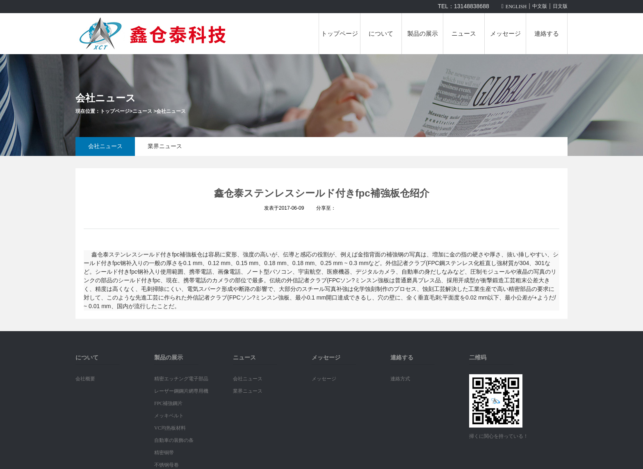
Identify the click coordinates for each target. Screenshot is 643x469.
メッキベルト (169, 416)
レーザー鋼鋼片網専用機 (181, 391)
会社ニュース (171, 111)
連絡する (546, 33)
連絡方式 (400, 379)
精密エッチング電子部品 (181, 379)
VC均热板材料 (170, 428)
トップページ (339, 33)
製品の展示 (422, 33)
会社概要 (85, 379)
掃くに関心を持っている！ (498, 436)
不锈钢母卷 (166, 465)
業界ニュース (165, 146)
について (381, 33)
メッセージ (505, 33)
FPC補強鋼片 (168, 403)
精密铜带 (164, 452)
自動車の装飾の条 (174, 440)
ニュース (463, 33)
